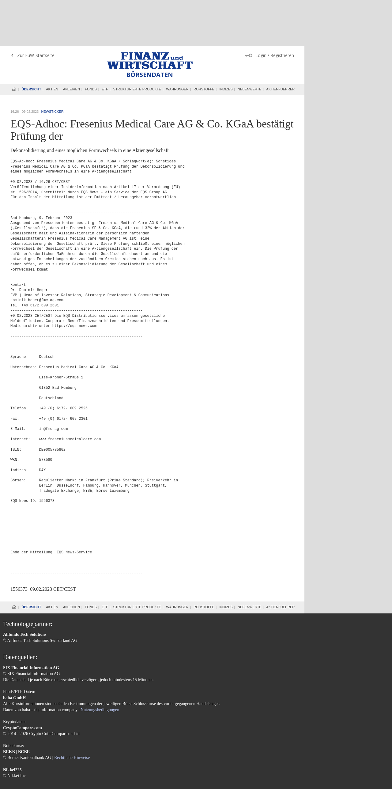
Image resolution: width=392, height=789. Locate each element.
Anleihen (71, 43)
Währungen (177, 43)
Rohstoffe (204, 43)
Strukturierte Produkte (137, 43)
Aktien (52, 43)
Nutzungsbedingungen (100, 664)
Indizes (225, 43)
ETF (105, 43)
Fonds (91, 43)
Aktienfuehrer (280, 43)
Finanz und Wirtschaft (150, 14)
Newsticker (52, 65)
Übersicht (31, 43)
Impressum (12, 757)
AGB (29, 757)
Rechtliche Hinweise (72, 711)
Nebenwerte (249, 43)
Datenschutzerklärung (56, 757)
